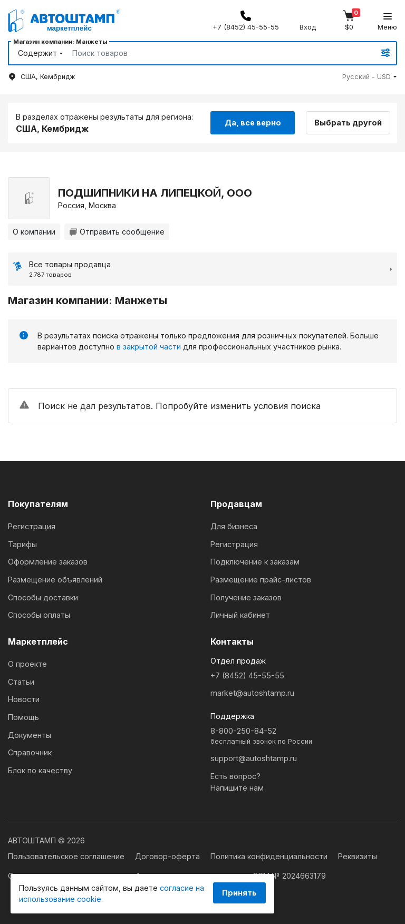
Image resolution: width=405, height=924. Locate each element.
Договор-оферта (168, 856)
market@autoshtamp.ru (252, 692)
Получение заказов (246, 597)
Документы (29, 735)
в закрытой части (149, 346)
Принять (239, 892)
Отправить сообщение (117, 231)
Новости (24, 699)
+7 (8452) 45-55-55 (247, 675)
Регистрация (31, 526)
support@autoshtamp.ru (253, 758)
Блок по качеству (40, 770)
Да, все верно (253, 122)
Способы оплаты (39, 614)
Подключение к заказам (255, 561)
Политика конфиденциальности (270, 856)
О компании (34, 231)
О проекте (27, 663)
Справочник (30, 752)
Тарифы (22, 544)
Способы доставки (43, 597)
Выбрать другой (348, 122)
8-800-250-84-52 (303, 736)
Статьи (21, 681)
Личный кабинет (240, 614)
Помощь (23, 717)
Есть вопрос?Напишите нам (237, 782)
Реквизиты (357, 856)
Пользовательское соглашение (67, 856)
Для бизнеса (233, 526)
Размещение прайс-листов (260, 579)
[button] (369, 77)
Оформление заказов (48, 561)
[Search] (211, 53)
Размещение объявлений (55, 579)
